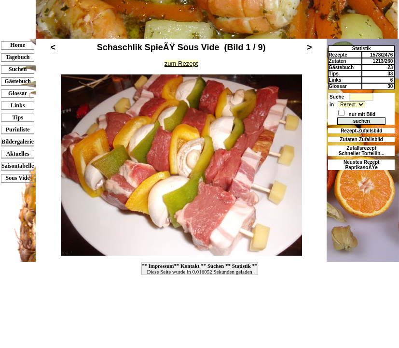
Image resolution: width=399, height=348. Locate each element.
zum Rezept (181, 63)
